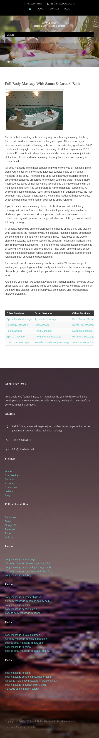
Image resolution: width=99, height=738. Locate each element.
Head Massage (43, 330)
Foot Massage (15, 330)
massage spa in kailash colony (22, 688)
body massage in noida (18, 646)
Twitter (8, 521)
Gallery (9, 491)
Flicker (8, 533)
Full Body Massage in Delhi (20, 727)
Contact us (11, 487)
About (41, 9)
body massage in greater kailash (23, 597)
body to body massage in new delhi (24, 642)
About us (10, 483)
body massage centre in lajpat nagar (25, 567)
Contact (54, 9)
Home (8, 62)
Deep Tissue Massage (84, 319)
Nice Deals (49, 23)
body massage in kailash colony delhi (25, 684)
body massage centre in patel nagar (25, 676)
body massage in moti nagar (20, 559)
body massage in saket (18, 672)
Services (10, 479)
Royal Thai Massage (83, 325)
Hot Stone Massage (83, 336)
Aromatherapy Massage (48, 336)
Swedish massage (82, 330)
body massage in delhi (17, 605)
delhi (47, 563)
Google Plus (12, 525)
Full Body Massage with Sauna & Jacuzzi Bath (42, 62)
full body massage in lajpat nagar (23, 638)
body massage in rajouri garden (22, 634)
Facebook (10, 517)
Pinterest (10, 529)
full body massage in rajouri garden (24, 563)
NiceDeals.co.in (66, 721)
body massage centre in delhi (21, 609)
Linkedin (9, 537)
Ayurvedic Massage (46, 319)
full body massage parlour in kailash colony (29, 571)
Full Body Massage (17, 325)
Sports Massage (16, 336)
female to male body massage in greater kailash (31, 680)
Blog (67, 9)
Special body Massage (19, 319)
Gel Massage (42, 325)
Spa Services (12, 475)
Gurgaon (26, 426)
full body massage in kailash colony (24, 601)
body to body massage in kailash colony (27, 650)
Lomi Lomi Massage (18, 342)
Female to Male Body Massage (52, 342)
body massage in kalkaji (18, 575)
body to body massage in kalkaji (22, 613)
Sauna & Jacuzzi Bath (84, 342)
